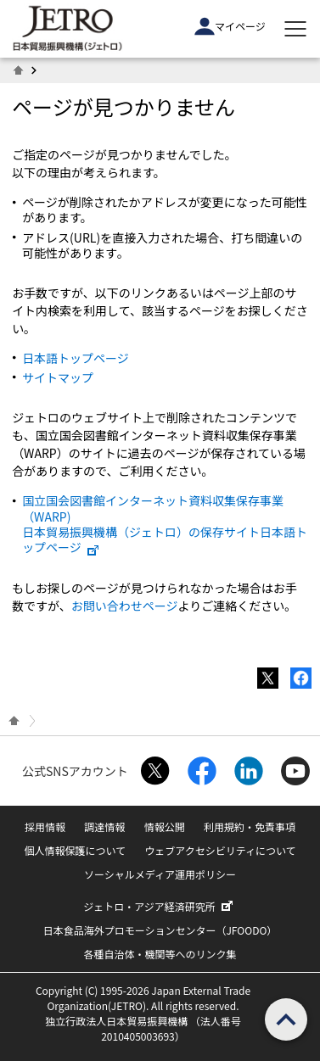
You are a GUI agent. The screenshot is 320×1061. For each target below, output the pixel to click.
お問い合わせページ (124, 605)
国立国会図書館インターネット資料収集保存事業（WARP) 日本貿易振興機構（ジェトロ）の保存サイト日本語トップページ (164, 524)
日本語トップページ (75, 357)
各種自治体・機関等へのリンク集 (159, 954)
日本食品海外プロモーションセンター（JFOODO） (160, 930)
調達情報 (104, 826)
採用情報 (45, 826)
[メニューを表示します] (295, 29)
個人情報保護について (75, 850)
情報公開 (164, 826)
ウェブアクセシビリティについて (219, 850)
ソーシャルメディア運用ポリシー (160, 874)
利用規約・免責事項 (249, 826)
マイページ (230, 26)
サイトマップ (57, 377)
